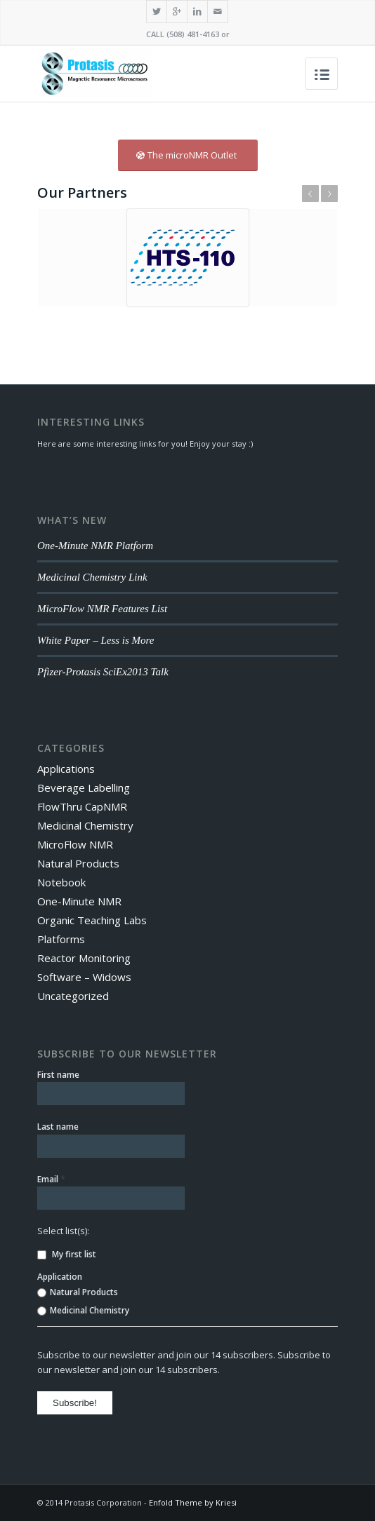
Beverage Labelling (83, 787)
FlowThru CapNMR (82, 806)
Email (51, 1178)
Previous (310, 193)
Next (329, 193)
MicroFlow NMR (75, 844)
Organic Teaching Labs (92, 920)
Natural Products (78, 863)
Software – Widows (84, 977)
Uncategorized (73, 996)
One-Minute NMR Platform (95, 545)
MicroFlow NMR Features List (102, 608)
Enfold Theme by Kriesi (193, 1502)
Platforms (61, 939)
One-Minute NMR (79, 901)
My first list (66, 1254)
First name (58, 1075)
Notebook (61, 882)
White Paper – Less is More (95, 640)
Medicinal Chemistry (85, 825)
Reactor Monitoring (84, 958)
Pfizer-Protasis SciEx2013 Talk (103, 671)
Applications (66, 769)
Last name (58, 1127)
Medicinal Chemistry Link (92, 577)
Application (59, 1277)
